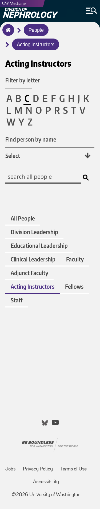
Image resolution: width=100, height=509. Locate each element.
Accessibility (46, 482)
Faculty (75, 259)
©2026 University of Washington (46, 494)
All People (23, 218)
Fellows (74, 286)
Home (7, 33)
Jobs (10, 469)
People (36, 30)
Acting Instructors (35, 45)
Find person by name (30, 139)
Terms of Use (73, 469)
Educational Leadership (39, 245)
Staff (17, 300)
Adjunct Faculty (29, 272)
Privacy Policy (38, 469)
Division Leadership (34, 231)
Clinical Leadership (33, 259)
